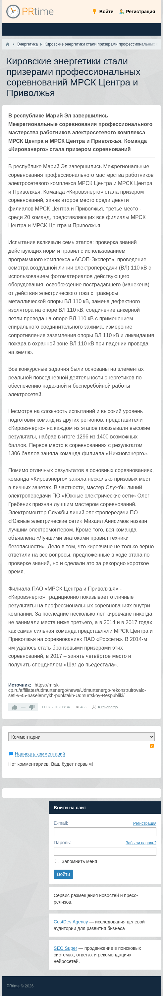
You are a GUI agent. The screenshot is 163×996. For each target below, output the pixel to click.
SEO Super (65, 948)
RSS (152, 746)
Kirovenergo (108, 707)
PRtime (13, 986)
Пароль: (62, 842)
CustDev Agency (71, 921)
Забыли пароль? (141, 843)
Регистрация (144, 823)
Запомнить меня (79, 861)
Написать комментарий (40, 753)
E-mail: (61, 823)
